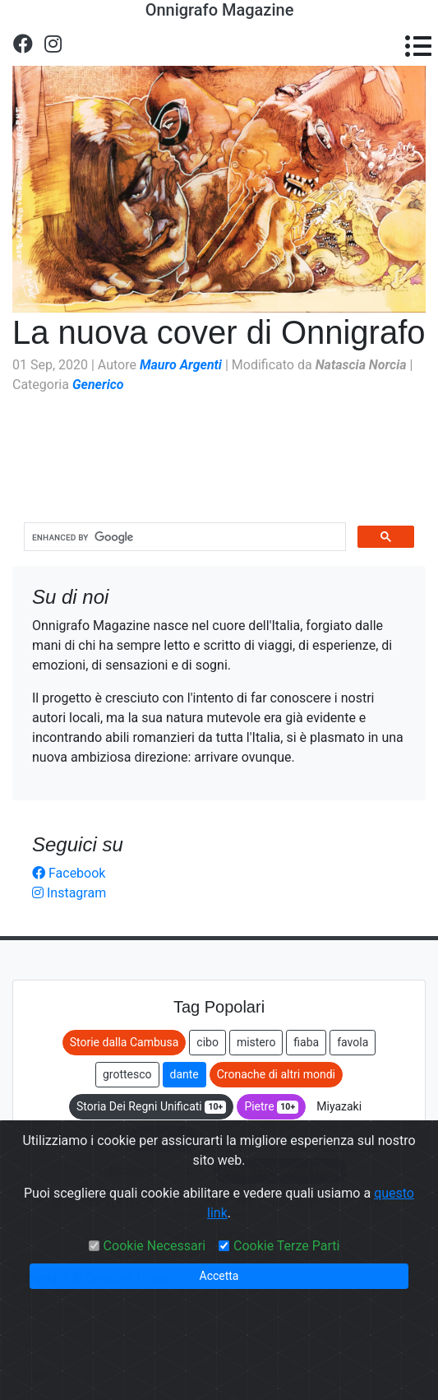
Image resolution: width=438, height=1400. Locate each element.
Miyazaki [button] (339, 1106)
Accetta (219, 1275)
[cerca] (183, 537)
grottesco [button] (127, 1074)
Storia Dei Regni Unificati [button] (151, 1107)
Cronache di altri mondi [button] (276, 1074)
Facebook (68, 873)
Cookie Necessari (154, 1246)
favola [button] (352, 1042)
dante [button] (184, 1074)
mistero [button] (256, 1042)
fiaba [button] (306, 1042)
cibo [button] (207, 1042)
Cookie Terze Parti (286, 1246)
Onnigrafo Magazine (219, 10)
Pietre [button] (271, 1107)
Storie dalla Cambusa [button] (124, 1042)
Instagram (69, 893)
